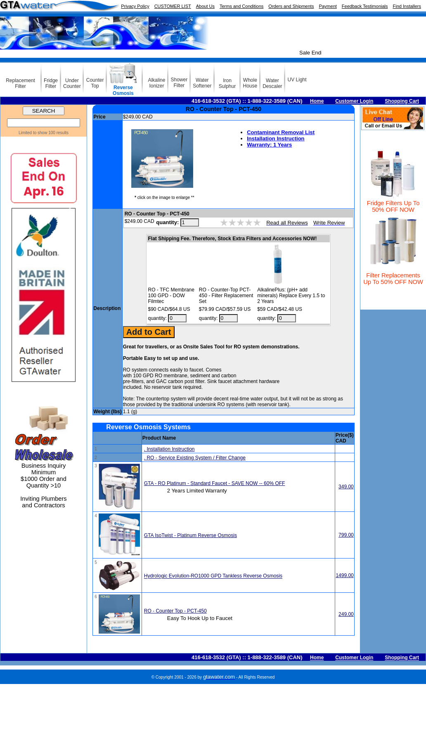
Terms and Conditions (241, 6)
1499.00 (344, 575)
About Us (205, 6)
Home (317, 101)
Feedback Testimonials (365, 6)
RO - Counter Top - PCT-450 (175, 611)
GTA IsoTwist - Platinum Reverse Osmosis (190, 535)
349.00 (346, 487)
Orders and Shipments (291, 6)
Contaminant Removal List (281, 132)
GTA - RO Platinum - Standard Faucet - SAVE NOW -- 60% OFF (214, 483)
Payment (327, 6)
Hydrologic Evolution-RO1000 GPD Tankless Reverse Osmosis (213, 576)
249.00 (346, 614)
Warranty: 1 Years (269, 145)
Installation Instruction (275, 138)
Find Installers (407, 6)
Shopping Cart (402, 101)
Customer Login (354, 101)
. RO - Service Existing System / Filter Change (195, 458)
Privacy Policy (135, 6)
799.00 (346, 535)
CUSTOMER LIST (172, 6)
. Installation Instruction (169, 449)
